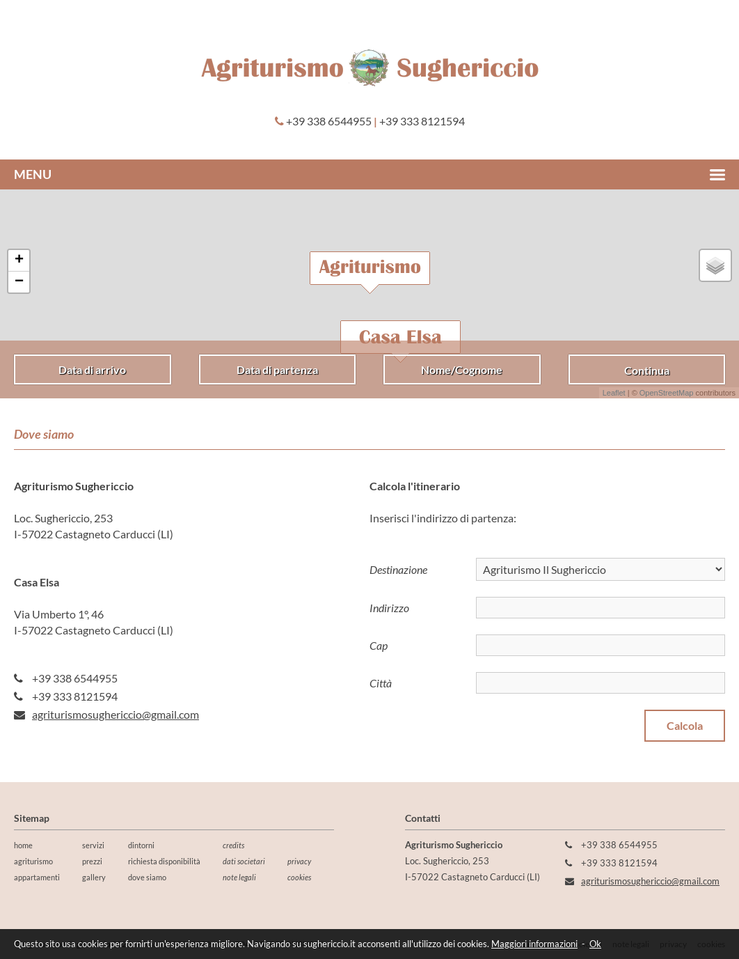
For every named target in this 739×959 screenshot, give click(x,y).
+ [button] (19, 260)
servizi (93, 845)
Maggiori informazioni (534, 943)
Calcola (685, 725)
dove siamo (147, 877)
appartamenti (37, 877)
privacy (299, 861)
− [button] (19, 282)
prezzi (92, 861)
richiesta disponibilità (164, 861)
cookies (299, 877)
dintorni (141, 845)
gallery (94, 877)
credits (233, 845)
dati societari (244, 861)
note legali (239, 877)
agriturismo (33, 861)
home (23, 845)
